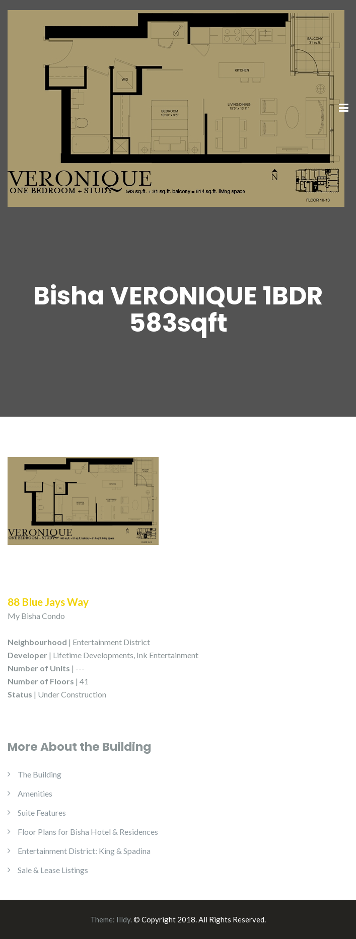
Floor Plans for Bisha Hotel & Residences (88, 831)
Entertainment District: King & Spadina (84, 850)
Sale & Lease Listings (53, 870)
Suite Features (42, 812)
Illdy (123, 919)
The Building (39, 774)
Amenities (35, 793)
